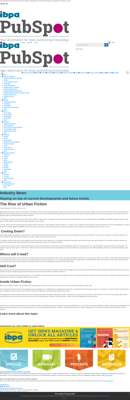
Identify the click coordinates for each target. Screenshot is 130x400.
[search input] (90, 45)
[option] (28, 73)
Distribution (57, 72)
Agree (64, 398)
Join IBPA (29, 42)
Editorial (43, 72)
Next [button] (127, 72)
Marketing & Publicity (67, 72)
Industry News (83, 72)
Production (49, 72)
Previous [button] (2, 72)
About (23, 42)
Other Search (79, 49)
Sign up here (109, 381)
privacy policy (105, 396)
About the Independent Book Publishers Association (15, 371)
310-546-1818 (8, 392)
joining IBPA (108, 375)
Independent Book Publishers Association (11, 388)
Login (35, 42)
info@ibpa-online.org (22, 392)
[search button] (106, 45)
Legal (76, 72)
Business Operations (28, 72)
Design (37, 72)
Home (4, 74)
